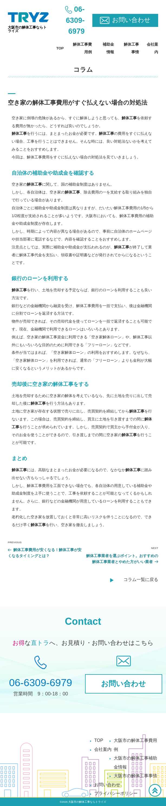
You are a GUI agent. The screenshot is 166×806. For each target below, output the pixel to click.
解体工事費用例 (82, 48)
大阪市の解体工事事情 (135, 775)
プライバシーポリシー (116, 793)
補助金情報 (108, 48)
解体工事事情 (131, 48)
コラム (83, 69)
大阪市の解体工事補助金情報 (135, 762)
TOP (60, 48)
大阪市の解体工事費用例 (135, 744)
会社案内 (152, 48)
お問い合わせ (107, 784)
